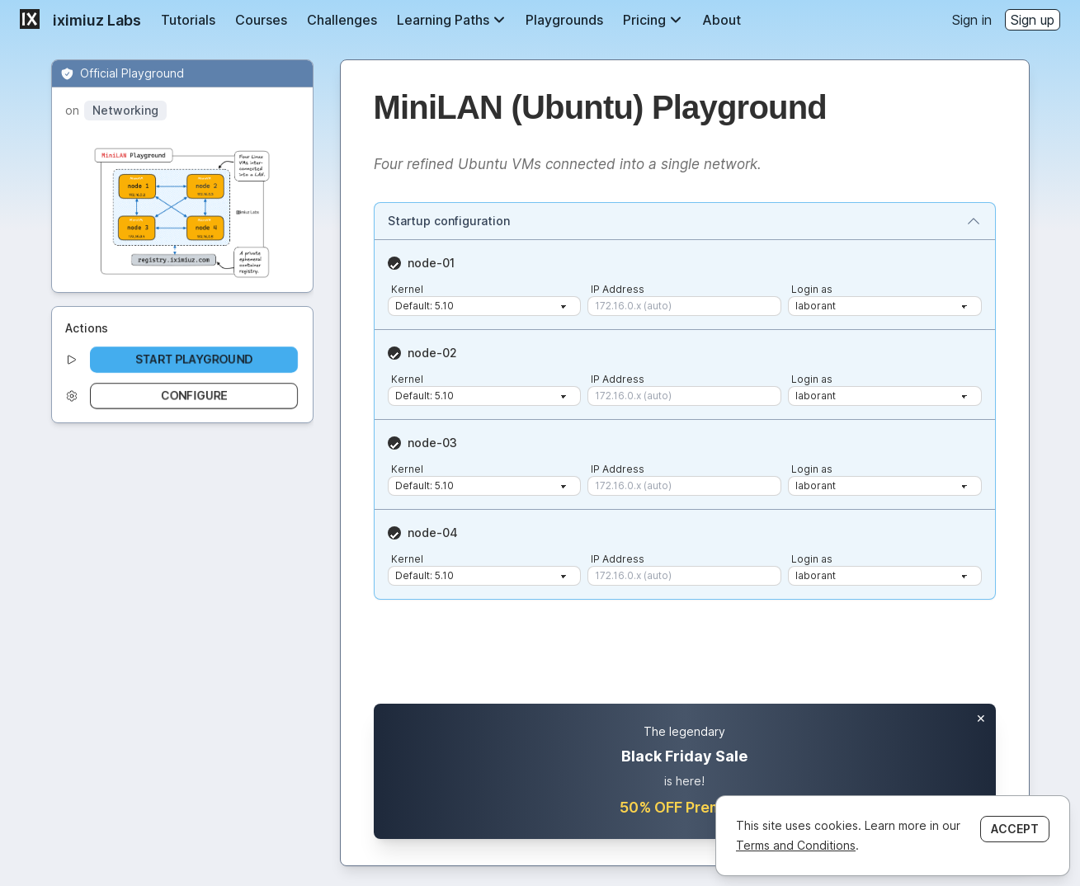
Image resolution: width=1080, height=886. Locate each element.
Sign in (972, 20)
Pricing (652, 20)
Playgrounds (564, 20)
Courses (261, 20)
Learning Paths (451, 20)
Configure (194, 396)
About (721, 20)
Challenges (342, 20)
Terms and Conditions (796, 845)
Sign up (1032, 20)
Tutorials (188, 20)
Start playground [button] (193, 359)
